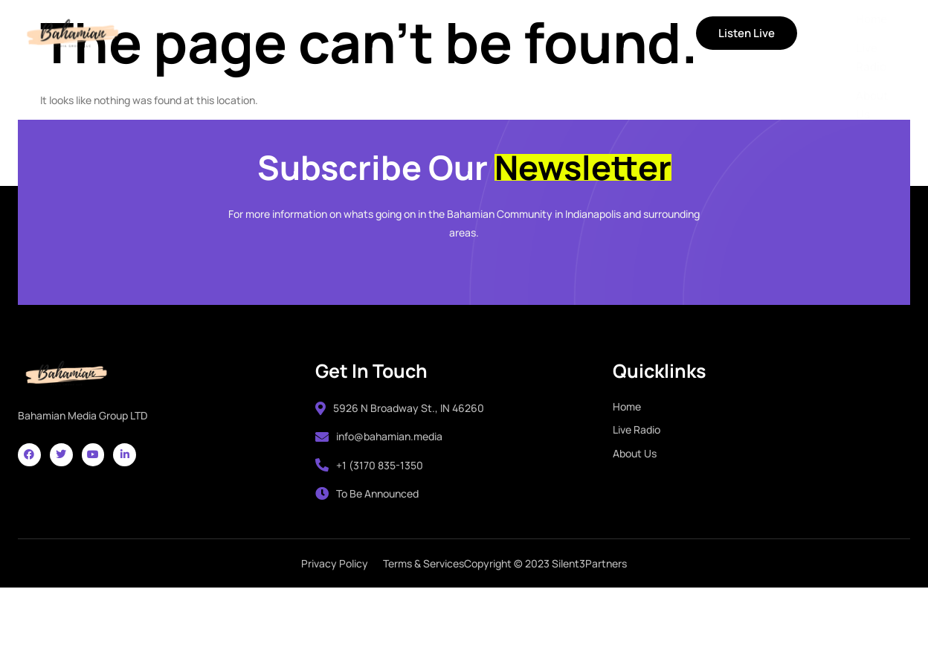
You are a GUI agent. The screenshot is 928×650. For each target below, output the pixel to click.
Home (203, 33)
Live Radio (275, 33)
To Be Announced (367, 542)
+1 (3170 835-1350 (369, 513)
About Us (356, 33)
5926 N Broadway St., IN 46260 (399, 456)
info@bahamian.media (378, 484)
